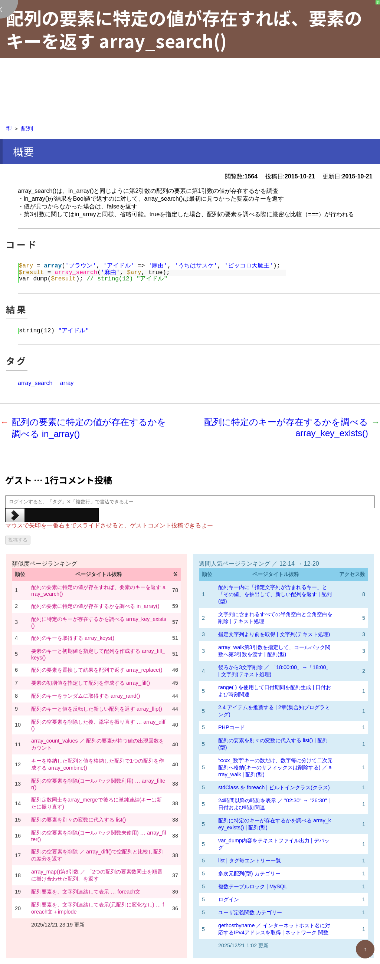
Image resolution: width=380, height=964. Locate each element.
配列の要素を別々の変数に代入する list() (78, 820)
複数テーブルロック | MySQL (252, 886)
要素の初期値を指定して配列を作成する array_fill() (90, 683)
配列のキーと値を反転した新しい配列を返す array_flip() (96, 709)
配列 (27, 128)
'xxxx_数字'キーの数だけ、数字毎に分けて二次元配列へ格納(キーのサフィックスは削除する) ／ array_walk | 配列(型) (275, 767)
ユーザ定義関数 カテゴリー (250, 912)
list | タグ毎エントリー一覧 (249, 860)
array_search (35, 383)
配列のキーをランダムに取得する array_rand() (85, 696)
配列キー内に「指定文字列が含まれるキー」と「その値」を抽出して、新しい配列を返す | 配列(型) (275, 594)
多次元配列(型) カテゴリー (249, 873)
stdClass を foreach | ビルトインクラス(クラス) (274, 787)
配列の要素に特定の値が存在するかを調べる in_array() (95, 606)
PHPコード (231, 727)
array (66, 383)
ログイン (228, 899)
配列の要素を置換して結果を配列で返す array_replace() (97, 670)
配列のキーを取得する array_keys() (72, 638)
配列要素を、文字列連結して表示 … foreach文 (85, 892)
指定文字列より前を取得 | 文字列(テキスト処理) (274, 634)
